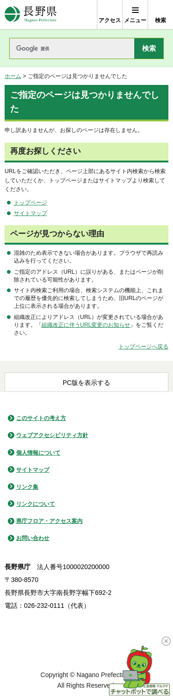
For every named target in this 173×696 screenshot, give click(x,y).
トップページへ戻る (143, 346)
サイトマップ (30, 213)
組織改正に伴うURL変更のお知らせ (86, 325)
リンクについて (35, 504)
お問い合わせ (32, 538)
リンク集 (27, 487)
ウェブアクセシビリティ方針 (52, 435)
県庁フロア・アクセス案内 (49, 521)
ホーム (13, 76)
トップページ (30, 202)
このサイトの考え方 (41, 418)
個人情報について (38, 453)
